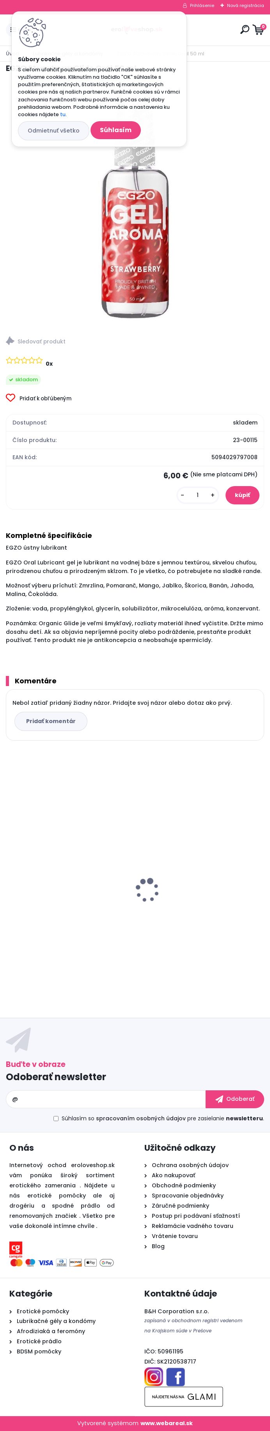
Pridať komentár (51, 721)
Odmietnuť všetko (54, 130)
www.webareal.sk (166, 1423)
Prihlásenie (202, 5)
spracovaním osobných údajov (141, 1118)
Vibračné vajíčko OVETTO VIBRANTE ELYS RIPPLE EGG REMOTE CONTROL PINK (196, 908)
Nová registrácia (245, 5)
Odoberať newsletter (56, 1076)
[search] (244, 29)
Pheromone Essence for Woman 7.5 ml (64, 898)
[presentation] (11, 876)
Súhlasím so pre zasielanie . (163, 1118)
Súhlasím (115, 130)
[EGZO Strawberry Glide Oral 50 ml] (135, 202)
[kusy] (197, 495)
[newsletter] (235, 1099)
